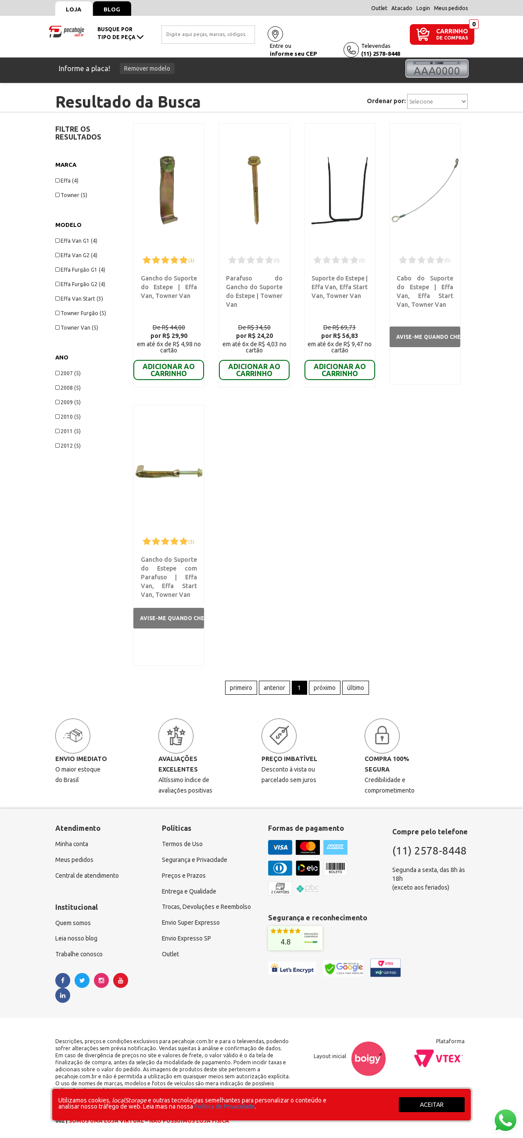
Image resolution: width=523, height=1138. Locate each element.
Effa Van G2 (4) (76, 255)
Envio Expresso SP (187, 937)
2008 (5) (68, 388)
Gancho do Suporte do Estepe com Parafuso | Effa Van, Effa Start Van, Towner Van (169, 574)
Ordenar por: (386, 101)
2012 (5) (68, 446)
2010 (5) (68, 417)
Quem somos (73, 921)
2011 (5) (68, 431)
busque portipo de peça (120, 33)
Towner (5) (71, 195)
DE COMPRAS (452, 38)
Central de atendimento (87, 873)
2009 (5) (68, 402)
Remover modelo (147, 68)
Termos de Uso (182, 842)
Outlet (379, 8)
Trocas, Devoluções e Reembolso (207, 905)
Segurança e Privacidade (195, 858)
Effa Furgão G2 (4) (80, 284)
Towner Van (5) (76, 327)
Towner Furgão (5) (80, 313)
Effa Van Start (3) (79, 299)
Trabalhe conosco (79, 952)
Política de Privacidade (224, 1106)
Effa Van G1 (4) (76, 241)
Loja (74, 9)
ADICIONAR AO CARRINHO (169, 370)
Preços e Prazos (184, 873)
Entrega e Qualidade (190, 889)
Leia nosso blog (76, 937)
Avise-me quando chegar (428, 337)
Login (423, 8)
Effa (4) (67, 180)
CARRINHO (452, 31)
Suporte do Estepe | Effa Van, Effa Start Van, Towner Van (339, 287)
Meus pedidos (451, 8)
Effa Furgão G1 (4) (80, 270)
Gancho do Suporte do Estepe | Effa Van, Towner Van (169, 287)
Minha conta (72, 842)
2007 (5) (68, 373)
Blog (112, 9)
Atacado (401, 8)
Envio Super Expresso (191, 921)
